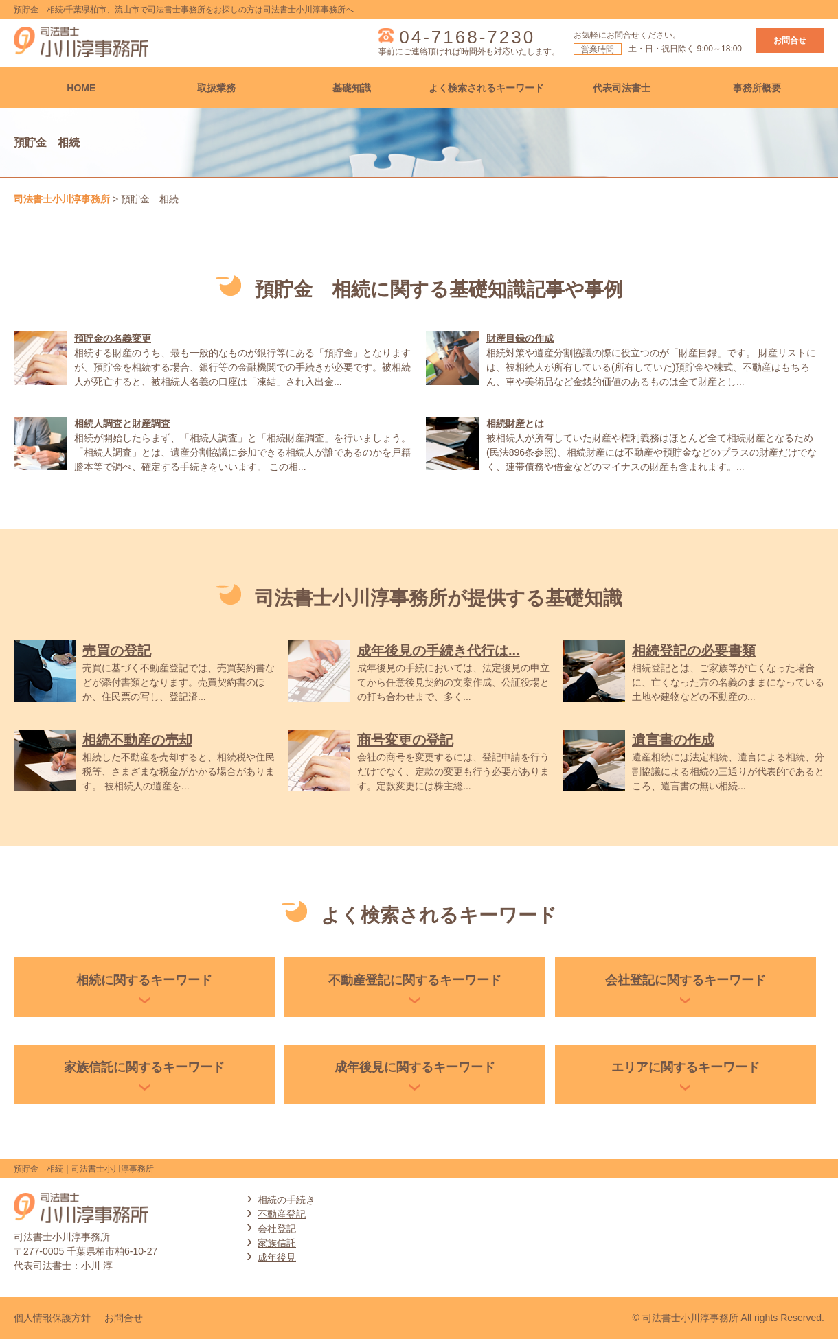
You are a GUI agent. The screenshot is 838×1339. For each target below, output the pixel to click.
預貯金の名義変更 (112, 338)
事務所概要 (757, 87)
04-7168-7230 (467, 37)
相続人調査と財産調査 (122, 423)
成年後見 (277, 1257)
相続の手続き (286, 1199)
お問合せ (789, 40)
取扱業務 (216, 87)
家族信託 (277, 1242)
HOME (81, 87)
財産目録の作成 (520, 338)
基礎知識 (351, 87)
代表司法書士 (621, 87)
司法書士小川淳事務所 (62, 199)
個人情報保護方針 (52, 1317)
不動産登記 (282, 1214)
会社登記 (277, 1228)
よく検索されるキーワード (486, 87)
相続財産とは (515, 423)
